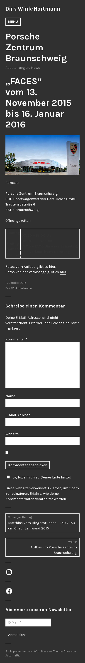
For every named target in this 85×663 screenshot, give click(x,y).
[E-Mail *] (28, 622)
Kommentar (16, 339)
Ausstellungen (17, 67)
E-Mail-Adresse (17, 415)
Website (12, 434)
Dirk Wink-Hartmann (32, 8)
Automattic (12, 655)
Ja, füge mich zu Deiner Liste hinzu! (38, 477)
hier (52, 266)
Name (10, 396)
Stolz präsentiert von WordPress (26, 651)
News (35, 67)
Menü (13, 21)
